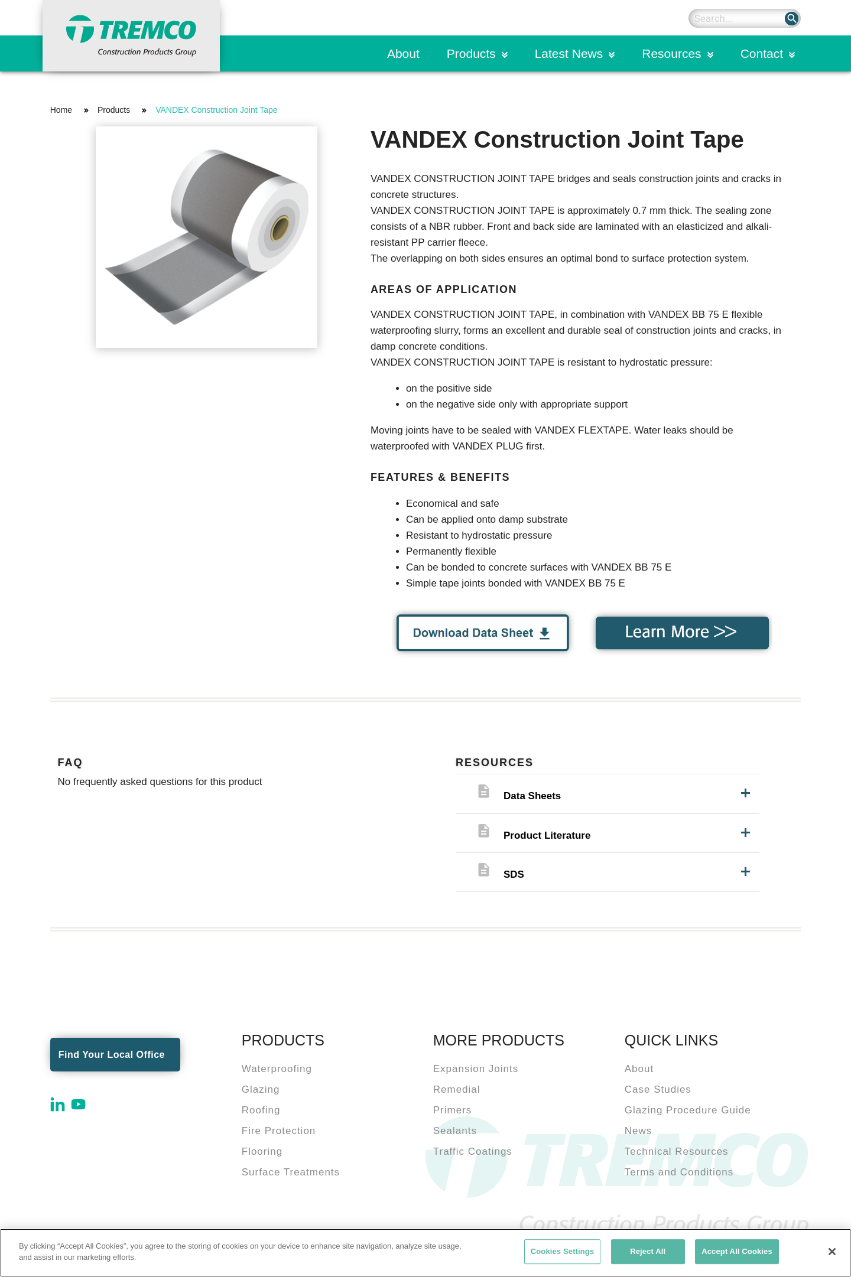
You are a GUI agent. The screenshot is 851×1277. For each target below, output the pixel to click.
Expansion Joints (476, 1068)
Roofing (261, 1110)
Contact (761, 53)
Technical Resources (677, 1151)
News (638, 1130)
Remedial (456, 1089)
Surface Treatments (291, 1172)
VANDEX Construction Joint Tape (216, 110)
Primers (452, 1110)
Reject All (647, 1251)
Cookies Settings (563, 1251)
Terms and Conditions (679, 1172)
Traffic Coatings (472, 1151)
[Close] (832, 1252)
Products (471, 53)
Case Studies (658, 1089)
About (403, 53)
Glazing (261, 1089)
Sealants (455, 1130)
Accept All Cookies (736, 1251)
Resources (671, 53)
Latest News (569, 53)
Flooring (262, 1151)
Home (61, 110)
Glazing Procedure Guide (688, 1110)
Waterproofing (277, 1068)
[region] (425, 1253)
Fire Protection (279, 1130)
